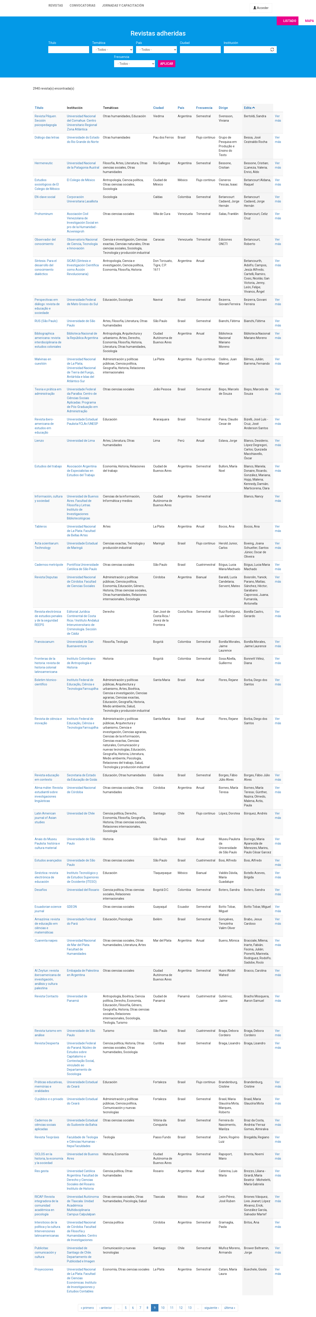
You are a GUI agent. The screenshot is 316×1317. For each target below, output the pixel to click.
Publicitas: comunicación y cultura (45, 1252)
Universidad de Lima (81, 440)
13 (190, 1308)
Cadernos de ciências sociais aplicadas (45, 1125)
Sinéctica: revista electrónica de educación (46, 877)
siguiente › (212, 1308)
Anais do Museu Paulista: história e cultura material (47, 843)
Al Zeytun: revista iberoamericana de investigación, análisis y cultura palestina (48, 979)
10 (163, 1308)
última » (229, 1308)
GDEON (72, 906)
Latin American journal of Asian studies (45, 818)
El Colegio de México (81, 180)
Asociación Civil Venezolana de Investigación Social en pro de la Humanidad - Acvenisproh (82, 222)
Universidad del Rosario (83, 890)
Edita (249, 108)
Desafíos (41, 890)
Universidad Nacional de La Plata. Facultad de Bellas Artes (81, 531)
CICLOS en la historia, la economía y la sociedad (49, 1158)
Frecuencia (121, 57)
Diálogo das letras (47, 137)
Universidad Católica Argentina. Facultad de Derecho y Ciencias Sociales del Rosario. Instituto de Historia (82, 1179)
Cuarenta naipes (46, 940)
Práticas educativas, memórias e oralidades (49, 1086)
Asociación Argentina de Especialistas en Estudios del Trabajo (82, 471)
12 (181, 1308)
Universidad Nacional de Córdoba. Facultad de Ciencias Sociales (81, 581)
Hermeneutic (44, 163)
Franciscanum (44, 641)
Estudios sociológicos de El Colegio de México (47, 184)
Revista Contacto (46, 996)
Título (52, 43)
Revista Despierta (47, 1043)
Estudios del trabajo (48, 466)
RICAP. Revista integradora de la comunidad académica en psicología (46, 1205)
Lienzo (39, 440)
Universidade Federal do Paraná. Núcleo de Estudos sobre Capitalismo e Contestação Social (81, 1052)
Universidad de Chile (81, 813)
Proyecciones (44, 1269)
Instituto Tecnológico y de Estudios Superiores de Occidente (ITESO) (83, 877)
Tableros (41, 526)
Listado (289, 21)
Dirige (223, 108)
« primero (87, 1308)
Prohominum (44, 214)
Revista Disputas (46, 577)
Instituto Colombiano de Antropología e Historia (81, 663)
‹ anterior (105, 1308)
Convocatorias (82, 5)
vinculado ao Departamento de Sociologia (79, 1069)
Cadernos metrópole (49, 564)
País (139, 43)
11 (172, 1308)
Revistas (55, 5)
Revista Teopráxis (47, 1137)
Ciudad (185, 43)
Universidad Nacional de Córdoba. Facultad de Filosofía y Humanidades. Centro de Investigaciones (82, 1231)
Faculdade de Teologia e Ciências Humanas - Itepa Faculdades (82, 1141)
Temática (98, 43)
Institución (231, 43)
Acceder (261, 8)
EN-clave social (45, 197)
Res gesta (41, 1171)
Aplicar (166, 63)
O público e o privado (49, 1099)
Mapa (309, 21)
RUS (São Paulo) (46, 321)
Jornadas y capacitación (123, 5)
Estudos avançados (48, 860)
